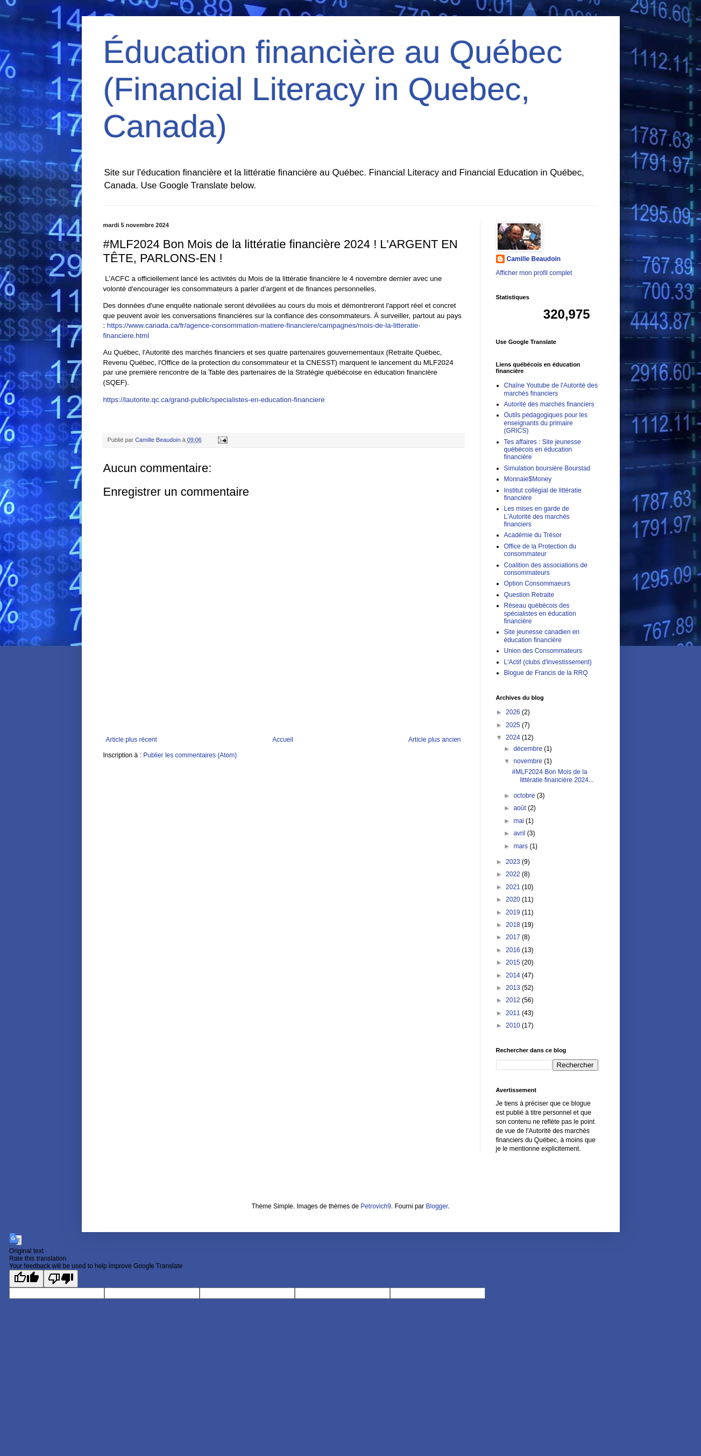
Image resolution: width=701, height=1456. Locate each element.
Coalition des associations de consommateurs (545, 568)
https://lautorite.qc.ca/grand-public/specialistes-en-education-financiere (214, 400)
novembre (528, 761)
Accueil (282, 739)
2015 (514, 962)
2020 (514, 899)
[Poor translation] (61, 1279)
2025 (514, 725)
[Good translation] (26, 1279)
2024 (514, 737)
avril (520, 833)
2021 (514, 887)
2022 (514, 874)
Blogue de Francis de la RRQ (546, 673)
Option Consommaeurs (537, 583)
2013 (514, 987)
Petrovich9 (375, 1206)
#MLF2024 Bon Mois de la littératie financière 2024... (552, 775)
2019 (514, 912)
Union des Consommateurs (543, 651)
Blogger (437, 1206)
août (520, 808)
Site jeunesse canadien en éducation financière (542, 635)
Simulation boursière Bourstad (547, 468)
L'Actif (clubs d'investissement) (548, 662)
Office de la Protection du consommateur (540, 550)
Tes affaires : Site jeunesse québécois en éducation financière (542, 449)
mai (519, 821)
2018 (514, 925)
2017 (514, 937)
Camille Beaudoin (534, 259)
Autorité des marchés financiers (549, 404)
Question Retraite (529, 595)
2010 (514, 1025)
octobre (524, 795)
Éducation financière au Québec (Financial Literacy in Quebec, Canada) (333, 89)
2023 (514, 862)
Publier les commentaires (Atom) (190, 755)
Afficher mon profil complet (534, 273)
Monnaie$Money (528, 479)
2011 (514, 1013)
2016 (514, 950)
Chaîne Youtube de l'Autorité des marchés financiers (551, 389)
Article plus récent (131, 739)
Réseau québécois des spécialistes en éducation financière (540, 613)
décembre (528, 748)
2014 (514, 975)
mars (521, 846)
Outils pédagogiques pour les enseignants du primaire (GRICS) (545, 422)
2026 (514, 712)
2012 (514, 1000)
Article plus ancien (434, 739)
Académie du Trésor (533, 535)
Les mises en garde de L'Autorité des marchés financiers (537, 516)
